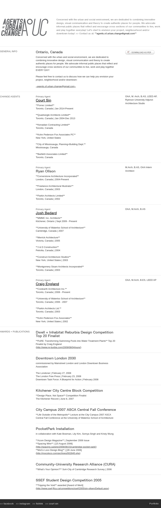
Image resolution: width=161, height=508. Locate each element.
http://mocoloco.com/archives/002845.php (58, 453)
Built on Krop (153, 505)
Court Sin (43, 100)
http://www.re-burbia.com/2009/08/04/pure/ (58, 347)
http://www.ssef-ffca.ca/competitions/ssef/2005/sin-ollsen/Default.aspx (72, 488)
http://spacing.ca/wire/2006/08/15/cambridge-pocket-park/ (66, 446)
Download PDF (140, 52)
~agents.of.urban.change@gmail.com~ (56, 86)
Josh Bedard (46, 213)
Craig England (47, 284)
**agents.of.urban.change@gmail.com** (115, 33)
